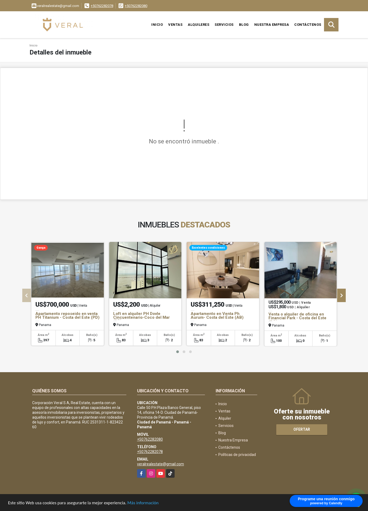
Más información (143, 504)
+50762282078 (102, 6)
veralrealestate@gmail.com (160, 464)
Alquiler (224, 418)
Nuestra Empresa (271, 25)
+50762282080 (136, 6)
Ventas (175, 25)
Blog (244, 25)
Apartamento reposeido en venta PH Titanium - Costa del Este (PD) (67, 315)
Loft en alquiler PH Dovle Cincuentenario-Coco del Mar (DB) (141, 317)
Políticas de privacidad (237, 454)
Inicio (157, 25)
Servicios (224, 25)
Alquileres (198, 25)
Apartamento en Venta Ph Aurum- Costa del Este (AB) (217, 315)
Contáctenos (307, 25)
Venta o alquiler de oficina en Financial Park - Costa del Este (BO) (297, 318)
